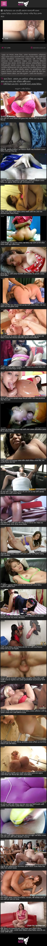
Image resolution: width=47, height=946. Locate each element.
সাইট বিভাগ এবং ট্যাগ (11, 84)
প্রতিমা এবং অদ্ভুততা (36, 79)
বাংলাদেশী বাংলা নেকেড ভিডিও (30, 84)
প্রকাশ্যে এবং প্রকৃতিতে (20, 79)
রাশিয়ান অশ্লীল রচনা (24, 81)
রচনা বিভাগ (8, 79)
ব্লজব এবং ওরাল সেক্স (8, 81)
